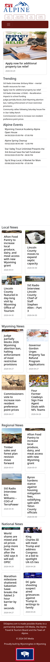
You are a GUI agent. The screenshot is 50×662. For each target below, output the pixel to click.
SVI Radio (31, 17)
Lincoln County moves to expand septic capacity (33, 255)
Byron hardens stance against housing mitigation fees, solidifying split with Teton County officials (34, 494)
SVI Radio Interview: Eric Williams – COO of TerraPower (11, 496)
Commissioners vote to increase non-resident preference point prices (13, 402)
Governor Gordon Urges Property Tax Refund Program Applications (37, 354)
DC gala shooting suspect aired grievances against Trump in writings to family (32, 594)
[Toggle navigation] (8, 24)
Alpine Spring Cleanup (16, 140)
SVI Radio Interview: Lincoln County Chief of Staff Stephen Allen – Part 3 (34, 298)
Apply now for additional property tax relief (21, 65)
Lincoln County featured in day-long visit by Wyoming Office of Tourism (11, 300)
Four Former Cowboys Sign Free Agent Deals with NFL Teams (38, 400)
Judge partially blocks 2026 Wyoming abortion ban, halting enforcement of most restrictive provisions (23, 102)
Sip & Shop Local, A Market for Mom (23, 160)
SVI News (8, 17)
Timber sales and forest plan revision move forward (11, 455)
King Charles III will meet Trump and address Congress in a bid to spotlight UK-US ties (33, 549)
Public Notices (40, 17)
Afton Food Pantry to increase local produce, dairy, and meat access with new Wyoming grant (11, 251)
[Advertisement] (25, 197)
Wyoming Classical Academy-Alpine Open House (22, 131)
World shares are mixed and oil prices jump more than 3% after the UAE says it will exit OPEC (11, 548)
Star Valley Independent (19, 17)
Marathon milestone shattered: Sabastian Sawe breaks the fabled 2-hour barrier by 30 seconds (10, 592)
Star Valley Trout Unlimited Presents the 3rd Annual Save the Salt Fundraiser (24, 150)
